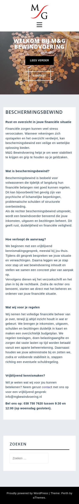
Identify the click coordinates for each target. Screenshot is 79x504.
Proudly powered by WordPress (27, 493)
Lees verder (39, 60)
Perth (64, 493)
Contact (39, 75)
